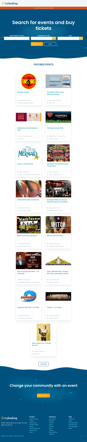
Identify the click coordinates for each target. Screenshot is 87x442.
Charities (51, 421)
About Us (3, 436)
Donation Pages (33, 424)
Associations (52, 419)
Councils (51, 422)
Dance (51, 424)
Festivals (51, 426)
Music (50, 428)
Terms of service (19, 436)
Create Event (43, 395)
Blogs (70, 421)
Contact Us (72, 419)
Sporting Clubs (53, 432)
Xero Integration (73, 426)
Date (70, 35)
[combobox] (43, 38)
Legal (10, 436)
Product (31, 421)
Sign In (31, 432)
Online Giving (33, 422)
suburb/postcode (43, 35)
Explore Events (33, 419)
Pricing (31, 426)
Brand (70, 428)
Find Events (37, 44)
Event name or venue (17, 35)
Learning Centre (73, 422)
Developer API (73, 424)
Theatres (51, 434)
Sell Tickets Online (34, 428)
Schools (51, 430)
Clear (50, 44)
